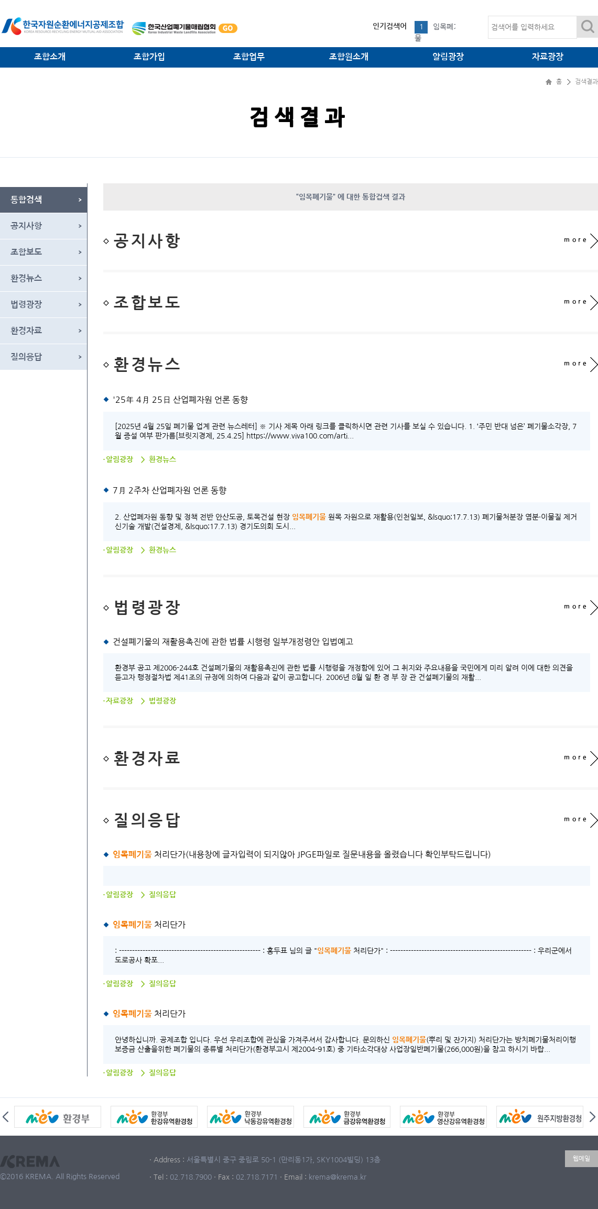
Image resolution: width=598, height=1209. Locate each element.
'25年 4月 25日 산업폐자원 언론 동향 (180, 399)
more (576, 240)
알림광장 (448, 57)
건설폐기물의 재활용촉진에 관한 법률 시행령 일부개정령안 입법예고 (233, 642)
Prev (5, 1117)
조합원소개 (348, 57)
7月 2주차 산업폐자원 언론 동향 (169, 490)
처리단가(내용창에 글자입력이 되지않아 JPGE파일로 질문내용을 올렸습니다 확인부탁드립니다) (302, 854)
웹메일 (581, 1159)
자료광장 (547, 57)
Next (592, 1117)
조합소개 (50, 57)
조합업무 (249, 57)
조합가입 (149, 57)
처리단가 (149, 924)
